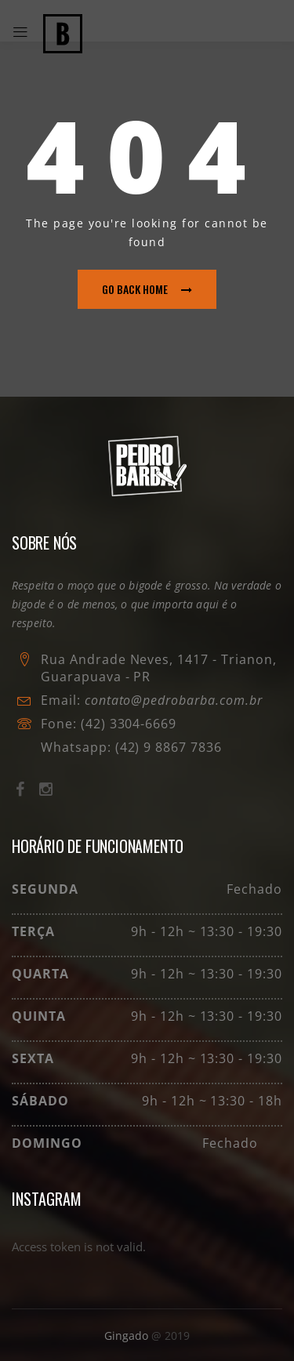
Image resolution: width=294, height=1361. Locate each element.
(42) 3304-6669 (128, 723)
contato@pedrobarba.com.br (174, 700)
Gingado (127, 1335)
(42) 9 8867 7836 (166, 747)
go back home (147, 289)
